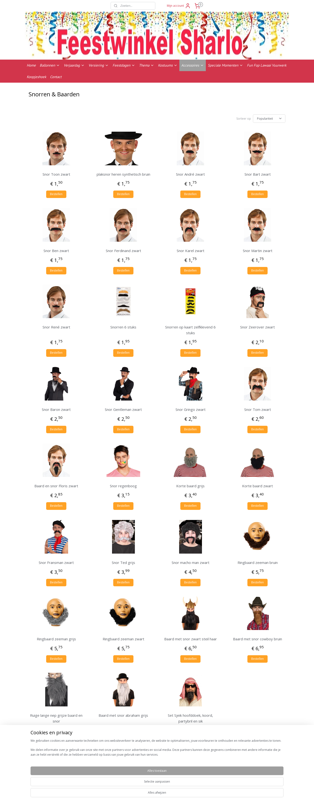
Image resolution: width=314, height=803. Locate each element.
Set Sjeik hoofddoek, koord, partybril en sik (190, 718)
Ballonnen (50, 65)
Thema (146, 65)
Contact (56, 76)
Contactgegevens (253, 776)
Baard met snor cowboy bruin (257, 638)
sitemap (176, 794)
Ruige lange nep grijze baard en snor (56, 718)
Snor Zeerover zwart (257, 327)
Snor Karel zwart (190, 250)
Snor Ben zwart (56, 250)
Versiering (98, 65)
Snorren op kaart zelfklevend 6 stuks (190, 330)
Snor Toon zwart (56, 174)
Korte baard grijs (190, 485)
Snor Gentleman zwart (123, 409)
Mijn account (179, 6)
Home (31, 65)
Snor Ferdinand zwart (123, 250)
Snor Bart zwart (258, 174)
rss (186, 794)
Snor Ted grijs (123, 562)
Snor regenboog (123, 485)
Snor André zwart (190, 174)
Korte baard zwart (257, 485)
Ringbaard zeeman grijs (56, 638)
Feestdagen (124, 65)
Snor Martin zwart (257, 250)
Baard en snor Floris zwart (56, 485)
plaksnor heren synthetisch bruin (123, 174)
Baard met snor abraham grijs (123, 715)
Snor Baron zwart (56, 409)
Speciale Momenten (225, 65)
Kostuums (167, 65)
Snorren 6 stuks (123, 327)
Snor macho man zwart (190, 562)
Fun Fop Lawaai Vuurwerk (266, 65)
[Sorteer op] (269, 119)
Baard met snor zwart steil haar (190, 638)
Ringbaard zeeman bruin (258, 562)
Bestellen (56, 194)
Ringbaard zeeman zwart (123, 638)
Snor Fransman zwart (56, 562)
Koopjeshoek (36, 76)
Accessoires (192, 65)
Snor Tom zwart (257, 409)
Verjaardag (74, 65)
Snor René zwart (56, 327)
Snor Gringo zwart (191, 409)
